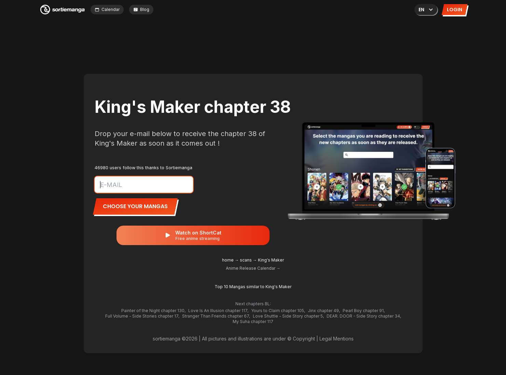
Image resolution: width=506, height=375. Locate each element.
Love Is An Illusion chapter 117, (218, 310)
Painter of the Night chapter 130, (153, 310)
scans (246, 260)
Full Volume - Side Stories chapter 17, (142, 316)
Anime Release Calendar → (253, 268)
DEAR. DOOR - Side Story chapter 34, (364, 316)
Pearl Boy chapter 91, (364, 310)
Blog (141, 9)
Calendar (107, 9)
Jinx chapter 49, (324, 310)
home (228, 260)
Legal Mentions (336, 338)
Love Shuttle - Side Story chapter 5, (288, 316)
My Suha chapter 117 (253, 321)
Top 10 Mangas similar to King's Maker (253, 286)
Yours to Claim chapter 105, (278, 310)
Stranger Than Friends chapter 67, (216, 316)
